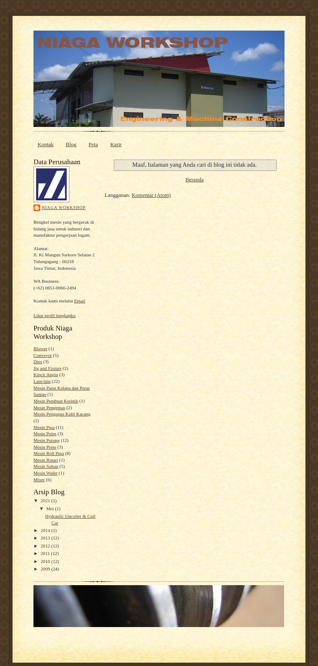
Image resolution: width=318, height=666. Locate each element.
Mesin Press (44, 446)
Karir (115, 144)
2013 (46, 537)
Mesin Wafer (45, 472)
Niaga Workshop (64, 207)
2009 (46, 568)
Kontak (46, 144)
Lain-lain (42, 381)
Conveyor (42, 355)
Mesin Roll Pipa (48, 453)
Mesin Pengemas (49, 407)
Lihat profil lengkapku (54, 315)
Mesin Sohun (45, 466)
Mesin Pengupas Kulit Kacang (61, 413)
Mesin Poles (44, 433)
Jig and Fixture (47, 368)
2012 (46, 545)
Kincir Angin (45, 374)
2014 (46, 530)
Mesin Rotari (45, 459)
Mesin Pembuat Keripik (55, 400)
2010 (46, 561)
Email (79, 300)
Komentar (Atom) (151, 195)
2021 (46, 500)
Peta (93, 144)
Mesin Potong (46, 440)
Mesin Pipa (44, 427)
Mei (50, 508)
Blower (40, 348)
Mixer (39, 479)
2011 (46, 553)
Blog (71, 144)
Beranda (194, 179)
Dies (37, 361)
